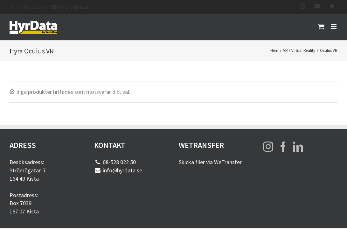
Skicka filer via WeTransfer (210, 162)
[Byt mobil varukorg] (321, 26)
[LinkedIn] (298, 147)
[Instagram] (268, 147)
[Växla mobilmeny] (334, 26)
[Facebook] (283, 147)
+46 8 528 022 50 (31, 7)
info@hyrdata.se (73, 7)
